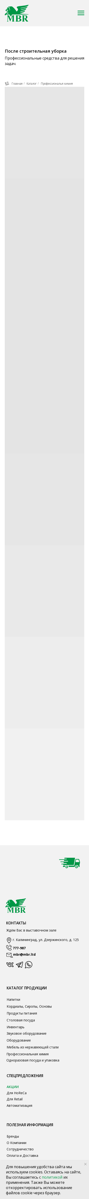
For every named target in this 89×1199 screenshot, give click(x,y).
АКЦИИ (13, 1086)
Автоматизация (19, 1105)
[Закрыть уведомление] (85, 1164)
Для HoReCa (17, 1093)
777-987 (19, 948)
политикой (52, 1177)
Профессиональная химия (27, 1054)
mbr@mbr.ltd (24, 954)
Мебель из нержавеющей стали (33, 1047)
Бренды (13, 1136)
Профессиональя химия (57, 84)
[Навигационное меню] (81, 13)
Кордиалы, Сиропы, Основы (29, 1006)
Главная (14, 83)
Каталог (32, 84)
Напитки (13, 999)
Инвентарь (15, 1027)
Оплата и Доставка (22, 1155)
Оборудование (19, 1040)
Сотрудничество (20, 1149)
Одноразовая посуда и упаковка (32, 1060)
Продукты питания (22, 1013)
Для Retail (15, 1099)
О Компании (16, 1142)
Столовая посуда (21, 1020)
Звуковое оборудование (27, 1033)
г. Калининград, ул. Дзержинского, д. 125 (46, 939)
